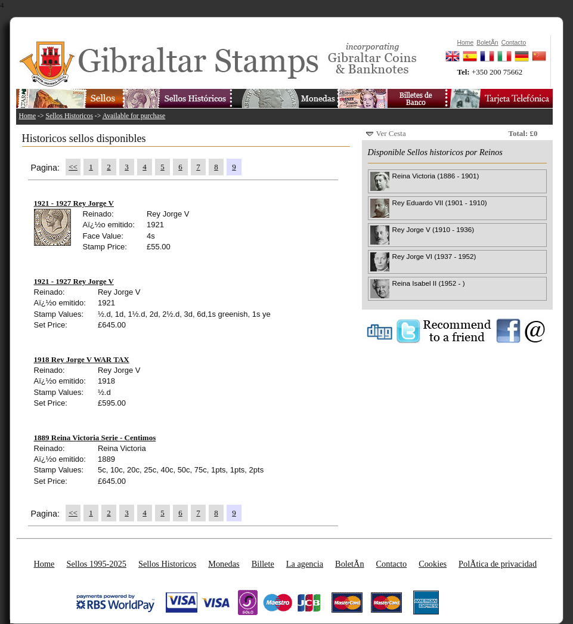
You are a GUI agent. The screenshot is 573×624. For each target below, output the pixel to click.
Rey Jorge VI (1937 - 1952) (434, 256)
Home (27, 116)
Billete (263, 564)
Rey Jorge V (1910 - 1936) (433, 229)
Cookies (433, 564)
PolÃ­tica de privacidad (498, 564)
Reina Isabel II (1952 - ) (428, 283)
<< (73, 166)
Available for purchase (134, 116)
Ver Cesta (391, 133)
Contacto (391, 564)
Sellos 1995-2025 (96, 564)
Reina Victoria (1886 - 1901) (435, 176)
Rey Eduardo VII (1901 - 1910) (439, 202)
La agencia (304, 564)
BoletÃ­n (349, 564)
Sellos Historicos (69, 116)
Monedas (223, 564)
